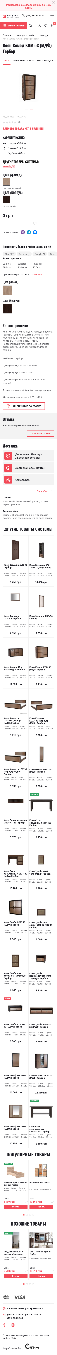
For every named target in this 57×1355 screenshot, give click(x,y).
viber (23, 232)
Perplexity (24, 253)
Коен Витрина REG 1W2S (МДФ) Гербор (40, 566)
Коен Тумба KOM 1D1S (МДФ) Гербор (40, 872)
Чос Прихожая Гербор (39, 1182)
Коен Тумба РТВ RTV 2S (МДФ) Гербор (40, 1025)
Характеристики (23, 60)
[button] (23, 1215)
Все (6, 60)
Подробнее (43, 491)
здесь (28, 7)
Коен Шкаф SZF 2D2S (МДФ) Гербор (15, 1076)
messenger (35, 232)
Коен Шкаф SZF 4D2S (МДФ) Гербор (15, 1127)
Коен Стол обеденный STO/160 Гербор (40, 822)
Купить (15, 1206)
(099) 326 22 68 (15, 1318)
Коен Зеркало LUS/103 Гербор (12, 617)
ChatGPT (9, 253)
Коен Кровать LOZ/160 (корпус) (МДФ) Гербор (13, 720)
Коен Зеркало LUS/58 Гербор (41, 617)
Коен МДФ (9, 166)
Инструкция (45, 60)
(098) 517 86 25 (33, 15)
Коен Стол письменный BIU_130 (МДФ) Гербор (15, 873)
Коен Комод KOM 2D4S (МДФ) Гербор (14, 668)
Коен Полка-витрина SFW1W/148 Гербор (15, 821)
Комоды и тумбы (25, 35)
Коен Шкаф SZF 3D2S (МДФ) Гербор (40, 1076)
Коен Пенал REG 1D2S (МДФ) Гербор (40, 770)
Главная (7, 35)
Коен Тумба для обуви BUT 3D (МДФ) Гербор (15, 976)
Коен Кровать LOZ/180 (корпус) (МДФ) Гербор (38, 721)
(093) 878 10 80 (15, 1314)
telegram (29, 232)
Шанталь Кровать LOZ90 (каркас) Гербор (15, 1183)
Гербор (19, 358)
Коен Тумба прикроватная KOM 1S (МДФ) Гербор (40, 976)
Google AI (40, 253)
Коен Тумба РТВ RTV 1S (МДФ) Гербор (15, 1025)
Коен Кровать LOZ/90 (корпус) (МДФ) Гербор (15, 771)
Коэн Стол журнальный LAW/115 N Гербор (39, 1129)
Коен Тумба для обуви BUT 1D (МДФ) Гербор (40, 925)
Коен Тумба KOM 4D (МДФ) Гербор (14, 923)
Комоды (44, 35)
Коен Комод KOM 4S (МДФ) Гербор (40, 668)
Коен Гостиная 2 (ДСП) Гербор (39, 1252)
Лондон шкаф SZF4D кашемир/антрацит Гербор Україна (13, 1252)
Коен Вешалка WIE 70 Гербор (15, 566)
